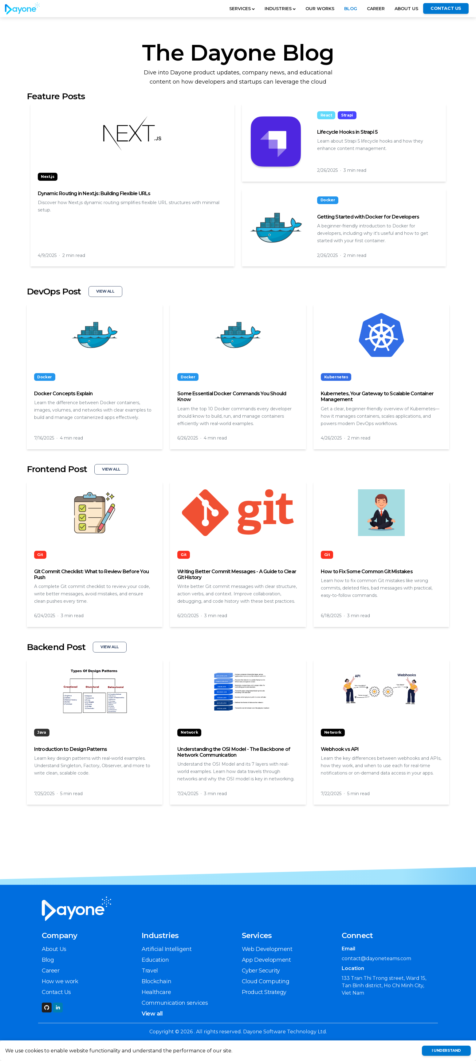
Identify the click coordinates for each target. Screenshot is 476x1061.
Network (189, 732)
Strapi (347, 115)
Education (155, 959)
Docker (328, 200)
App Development (266, 959)
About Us (406, 8)
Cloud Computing (265, 981)
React (326, 115)
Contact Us (56, 992)
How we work (60, 981)
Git (40, 554)
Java (41, 732)
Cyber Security (261, 970)
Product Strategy (264, 992)
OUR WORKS (319, 8)
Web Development (267, 949)
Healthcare (156, 992)
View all (152, 1013)
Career (376, 8)
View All (105, 291)
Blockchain (156, 981)
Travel (150, 970)
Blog (350, 8)
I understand (446, 1050)
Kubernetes (336, 377)
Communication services (175, 1003)
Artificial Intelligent (166, 949)
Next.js (47, 176)
